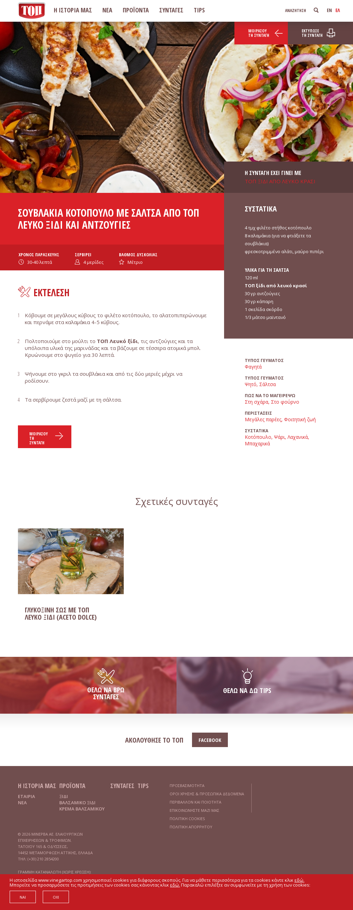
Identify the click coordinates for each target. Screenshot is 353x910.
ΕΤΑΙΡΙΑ (26, 796)
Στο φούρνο (285, 402)
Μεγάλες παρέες (263, 419)
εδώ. (299, 880)
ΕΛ (337, 10)
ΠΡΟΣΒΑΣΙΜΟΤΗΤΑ (187, 785)
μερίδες (93, 262)
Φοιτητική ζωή (300, 419)
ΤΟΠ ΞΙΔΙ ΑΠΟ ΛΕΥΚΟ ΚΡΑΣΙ (280, 181)
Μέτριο (135, 262)
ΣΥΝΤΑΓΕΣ (171, 10)
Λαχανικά (298, 437)
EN (329, 10)
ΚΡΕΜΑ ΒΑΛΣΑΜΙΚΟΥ (82, 809)
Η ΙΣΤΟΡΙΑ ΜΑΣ (73, 10)
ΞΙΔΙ (63, 796)
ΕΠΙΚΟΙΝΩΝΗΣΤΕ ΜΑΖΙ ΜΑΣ (194, 810)
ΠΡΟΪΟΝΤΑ (136, 10)
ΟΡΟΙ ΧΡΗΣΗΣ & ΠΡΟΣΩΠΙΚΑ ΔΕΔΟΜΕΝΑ (207, 793)
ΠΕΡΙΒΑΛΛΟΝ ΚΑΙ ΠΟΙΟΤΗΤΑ (195, 802)
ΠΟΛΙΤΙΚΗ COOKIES (187, 818)
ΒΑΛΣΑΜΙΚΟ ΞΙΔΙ (77, 802)
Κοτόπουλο (258, 437)
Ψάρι (279, 437)
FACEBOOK (210, 739)
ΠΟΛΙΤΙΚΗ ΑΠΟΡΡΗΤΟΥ (191, 826)
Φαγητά (253, 366)
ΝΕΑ (107, 10)
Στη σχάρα (256, 402)
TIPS (199, 10)
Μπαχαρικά (257, 443)
